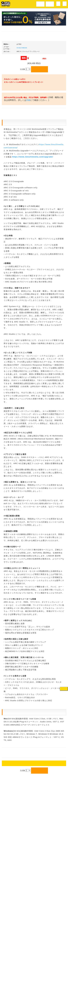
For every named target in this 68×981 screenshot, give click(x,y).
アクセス (14, 970)
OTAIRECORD (33, 976)
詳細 (40, 180)
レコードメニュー (40, 3)
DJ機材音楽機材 (50, 3)
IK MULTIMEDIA (22, 114)
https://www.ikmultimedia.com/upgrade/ (32, 300)
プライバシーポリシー (54, 970)
